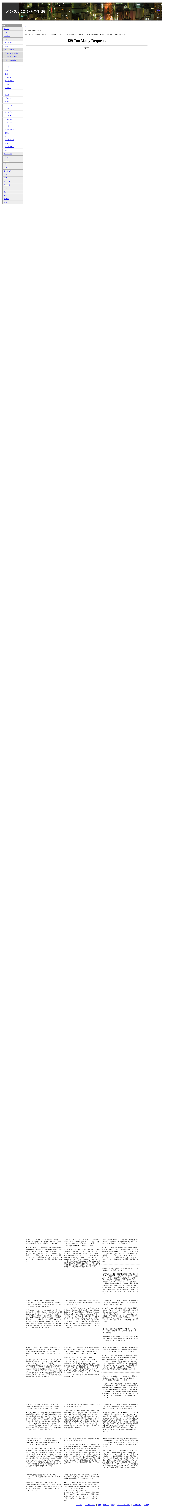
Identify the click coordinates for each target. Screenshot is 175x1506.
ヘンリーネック (10, 129)
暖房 (112, 1505)
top (26, 26)
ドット (7, 126)
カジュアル (8, 43)
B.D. (7, 136)
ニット (6, 161)
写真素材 (79, 1505)
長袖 (6, 74)
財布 (5, 195)
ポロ (6, 46)
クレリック (8, 105)
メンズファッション (123, 1505)
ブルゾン (7, 36)
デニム (7, 133)
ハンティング (9, 140)
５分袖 (8, 84)
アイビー (8, 115)
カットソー (8, 154)
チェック (8, 91)
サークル (106, 1505)
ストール (7, 185)
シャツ (6, 39)
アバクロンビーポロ (11, 56)
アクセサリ (8, 171)
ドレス (7, 67)
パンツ (6, 164)
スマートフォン (90, 1505)
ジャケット (8, 32)
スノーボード (137, 1505)
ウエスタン (8, 119)
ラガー (7, 102)
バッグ (6, 188)
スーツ (6, 167)
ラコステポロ (9, 49)
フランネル (9, 122)
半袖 (6, 70)
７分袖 (8, 88)
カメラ (146, 1505)
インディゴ (8, 143)
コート (6, 29)
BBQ (99, 1505)
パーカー (7, 157)
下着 (5, 174)
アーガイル (9, 112)
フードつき (9, 147)
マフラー (7, 202)
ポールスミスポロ (11, 60)
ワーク (7, 95)
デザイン (8, 77)
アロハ (7, 108)
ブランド (8, 98)
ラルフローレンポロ (11, 53)
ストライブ (9, 81)
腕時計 (6, 199)
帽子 (5, 178)
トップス (7, 181)
